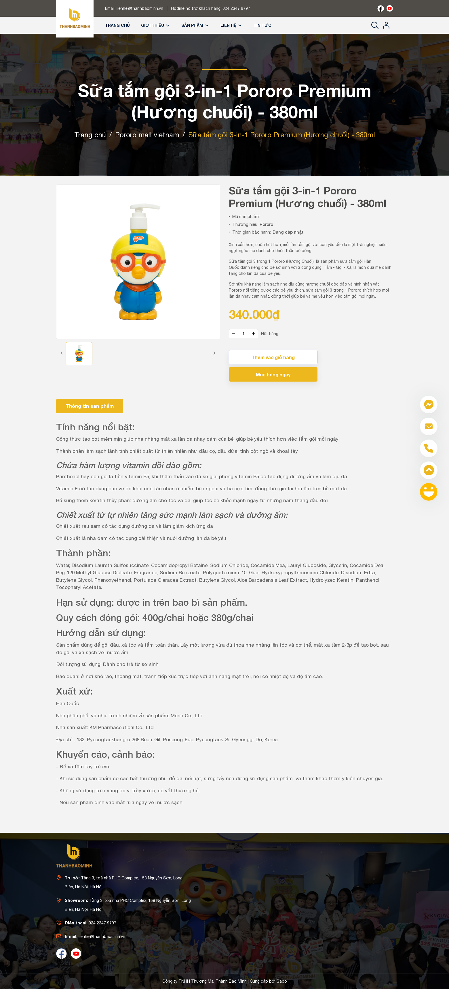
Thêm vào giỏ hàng (273, 357)
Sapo (282, 981)
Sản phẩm (195, 25)
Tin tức (262, 25)
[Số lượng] (243, 333)
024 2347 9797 (236, 8)
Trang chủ (117, 25)
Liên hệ (231, 25)
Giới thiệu (155, 25)
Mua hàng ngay (273, 374)
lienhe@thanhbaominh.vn (140, 8)
